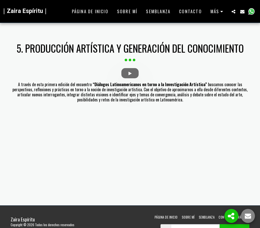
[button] (233, 11)
